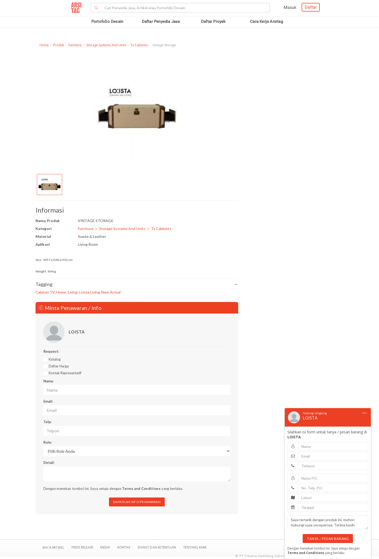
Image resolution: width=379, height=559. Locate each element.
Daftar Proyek (213, 21)
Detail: (48, 462)
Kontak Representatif (65, 373)
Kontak (124, 547)
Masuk (290, 7)
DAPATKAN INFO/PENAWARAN (137, 502)
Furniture (75, 45)
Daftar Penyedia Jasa (161, 21)
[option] (49, 184)
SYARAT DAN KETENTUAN (157, 547)
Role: (47, 442)
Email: (48, 401)
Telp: (47, 422)
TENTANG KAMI (194, 547)
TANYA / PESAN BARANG (328, 539)
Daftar (311, 7)
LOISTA (76, 332)
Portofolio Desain (107, 21)
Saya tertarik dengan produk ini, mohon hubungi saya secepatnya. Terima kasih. (327, 522)
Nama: (48, 381)
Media (105, 547)
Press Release (82, 547)
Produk (58, 45)
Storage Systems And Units (106, 45)
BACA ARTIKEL (53, 547)
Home (44, 45)
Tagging (137, 284)
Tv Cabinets (139, 45)
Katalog (55, 359)
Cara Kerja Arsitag (266, 21)
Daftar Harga (59, 366)
